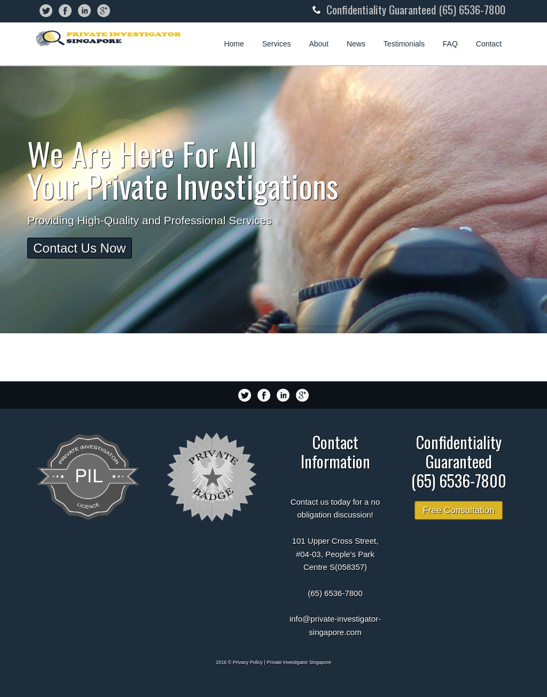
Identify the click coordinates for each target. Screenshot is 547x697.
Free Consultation (458, 510)
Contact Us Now (79, 248)
